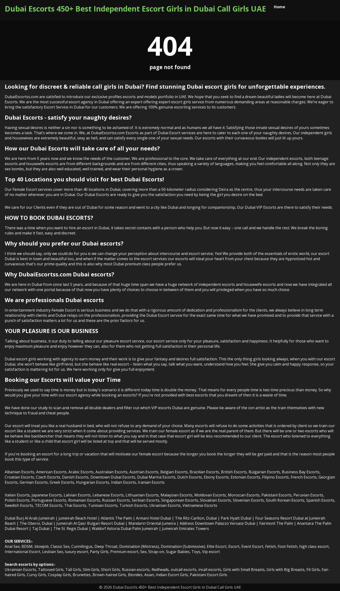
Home (279, 6)
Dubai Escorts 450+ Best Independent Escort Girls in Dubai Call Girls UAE (135, 9)
